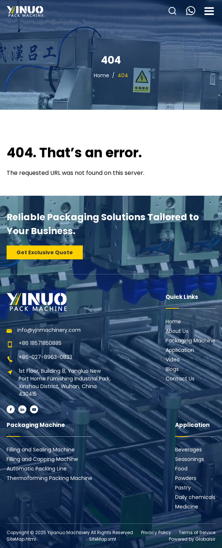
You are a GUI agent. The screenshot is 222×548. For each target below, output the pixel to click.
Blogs (172, 369)
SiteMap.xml (102, 539)
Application (180, 350)
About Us (177, 331)
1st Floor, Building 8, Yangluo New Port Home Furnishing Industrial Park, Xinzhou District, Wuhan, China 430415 (65, 382)
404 (123, 75)
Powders (185, 478)
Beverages (188, 449)
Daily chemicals (195, 497)
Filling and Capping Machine (42, 459)
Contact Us (180, 378)
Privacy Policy (156, 532)
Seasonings (189, 459)
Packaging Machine (190, 340)
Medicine (186, 506)
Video (173, 359)
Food (181, 468)
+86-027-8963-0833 (45, 357)
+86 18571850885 (40, 343)
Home (101, 75)
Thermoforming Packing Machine (49, 478)
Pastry (183, 487)
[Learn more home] (25, 11)
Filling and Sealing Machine (41, 449)
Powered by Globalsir (192, 539)
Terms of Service (197, 532)
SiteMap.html (21, 539)
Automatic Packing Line (37, 468)
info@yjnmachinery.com (49, 330)
